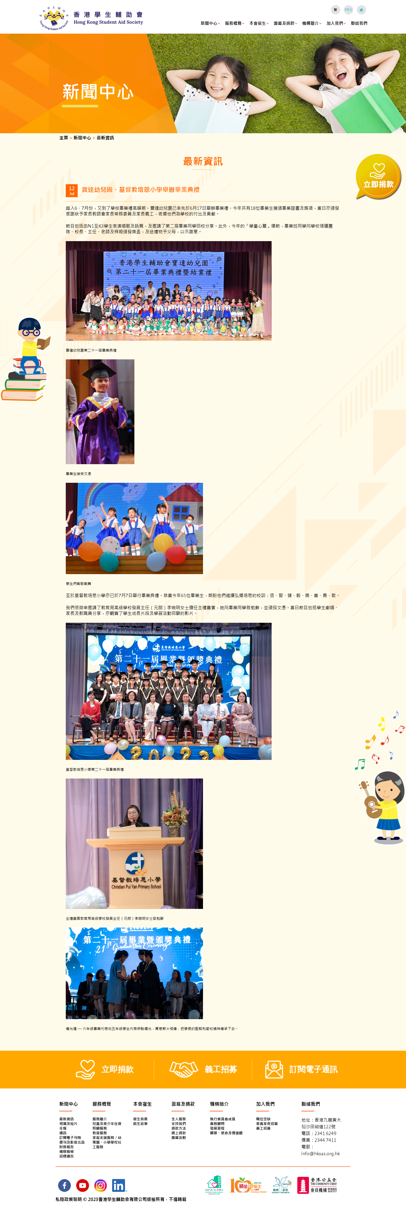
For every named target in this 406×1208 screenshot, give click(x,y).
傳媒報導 (66, 1151)
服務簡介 (99, 1119)
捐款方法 (178, 1128)
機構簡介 (310, 23)
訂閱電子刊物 (70, 1137)
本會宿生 (257, 23)
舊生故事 (140, 1123)
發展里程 (217, 1128)
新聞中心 (209, 23)
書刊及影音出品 (72, 1142)
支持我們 (178, 1123)
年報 (63, 1128)
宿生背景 (140, 1119)
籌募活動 (178, 1137)
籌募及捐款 (284, 23)
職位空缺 (263, 1119)
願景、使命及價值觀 (226, 1133)
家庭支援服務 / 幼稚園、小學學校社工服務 (106, 1142)
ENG (348, 10)
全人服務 (178, 1119)
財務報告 (66, 1147)
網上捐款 (178, 1133)
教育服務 (99, 1133)
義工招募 (263, 1128)
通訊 (63, 1133)
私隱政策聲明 (68, 1199)
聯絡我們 (359, 23)
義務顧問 (217, 1123)
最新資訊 (66, 1119)
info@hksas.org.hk (320, 1154)
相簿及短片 (68, 1123)
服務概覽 (233, 23)
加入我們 (335, 23)
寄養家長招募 (267, 1123)
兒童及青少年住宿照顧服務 (106, 1126)
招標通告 (66, 1156)
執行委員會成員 (222, 1119)
